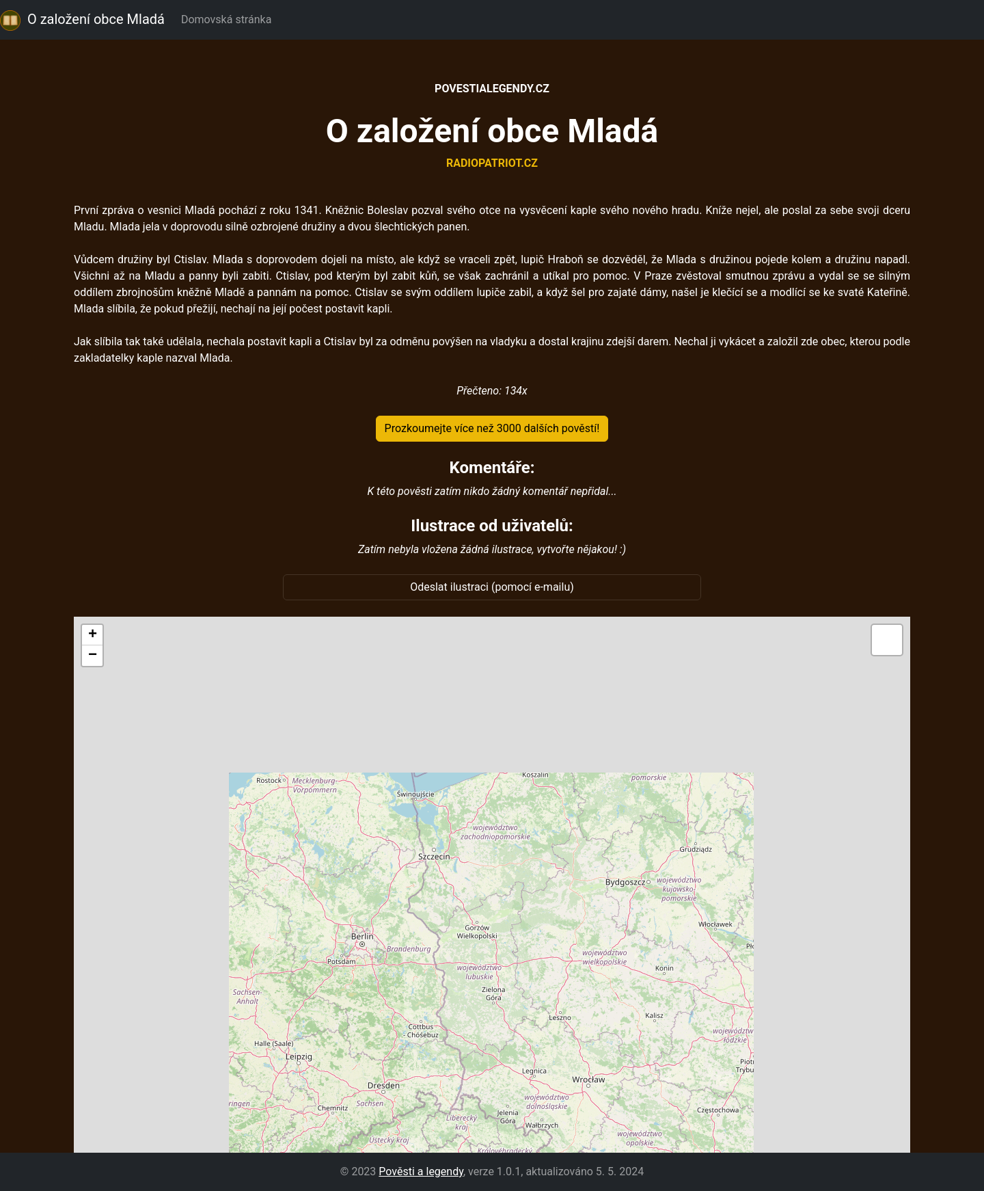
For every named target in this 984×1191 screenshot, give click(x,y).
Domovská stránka (229, 19)
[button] (92, 635)
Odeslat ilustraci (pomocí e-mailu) (492, 586)
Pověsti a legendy (421, 1171)
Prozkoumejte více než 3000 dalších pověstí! (492, 428)
